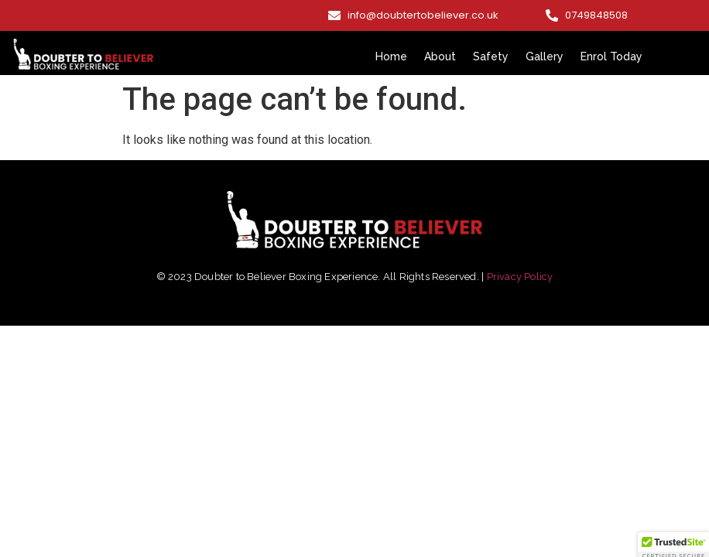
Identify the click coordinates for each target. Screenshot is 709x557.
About (440, 56)
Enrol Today (611, 56)
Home (391, 56)
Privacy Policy (520, 276)
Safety (491, 56)
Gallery (544, 56)
